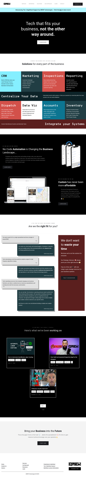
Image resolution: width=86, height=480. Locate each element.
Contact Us (3, 466)
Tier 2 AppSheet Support (49, 466)
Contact (62, 3)
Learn (56, 3)
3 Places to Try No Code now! (39, 394)
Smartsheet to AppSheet (49, 464)
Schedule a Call (74, 468)
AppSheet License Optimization (51, 468)
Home (2, 464)
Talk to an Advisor (69, 277)
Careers (3, 468)
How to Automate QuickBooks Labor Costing (20, 362)
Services (25, 463)
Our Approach (48, 3)
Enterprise (31, 3)
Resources (25, 467)
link (61, 10)
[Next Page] (43, 411)
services (24, 3)
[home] (7, 4)
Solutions (39, 3)
